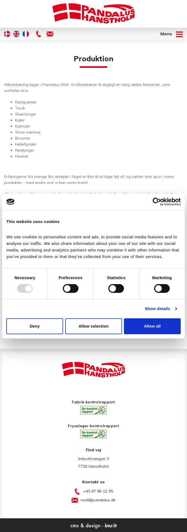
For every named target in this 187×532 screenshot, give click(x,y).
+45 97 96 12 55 (98, 491)
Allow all (152, 326)
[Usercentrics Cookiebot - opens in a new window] (157, 202)
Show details (157, 308)
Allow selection (93, 326)
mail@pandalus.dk (98, 500)
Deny (35, 326)
